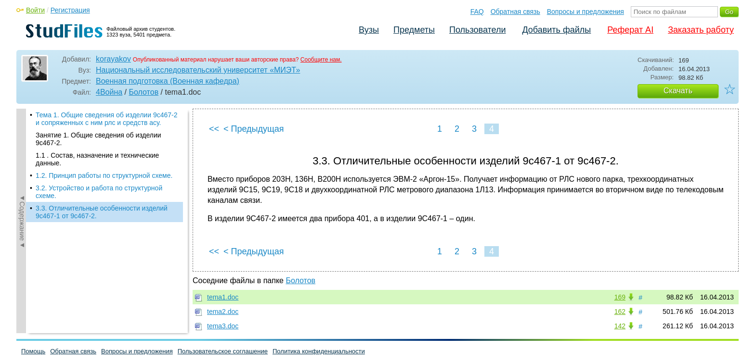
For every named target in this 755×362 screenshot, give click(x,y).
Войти (35, 10)
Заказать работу (701, 30)
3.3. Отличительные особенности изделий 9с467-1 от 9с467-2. (102, 212)
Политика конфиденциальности (319, 351)
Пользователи (477, 30)
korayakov (113, 59)
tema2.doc (222, 311)
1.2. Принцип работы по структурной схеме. (104, 175)
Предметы (414, 30)
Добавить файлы (556, 30)
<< (214, 129)
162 (619, 311)
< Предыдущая (253, 129)
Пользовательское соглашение (223, 351)
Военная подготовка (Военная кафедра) (167, 81)
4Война (109, 92)
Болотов (143, 92)
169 (619, 297)
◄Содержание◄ (22, 213)
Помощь (33, 351)
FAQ (477, 11)
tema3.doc (222, 326)
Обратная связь (515, 11)
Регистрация (70, 10)
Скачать (678, 91)
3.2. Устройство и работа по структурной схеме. (99, 192)
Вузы (369, 30)
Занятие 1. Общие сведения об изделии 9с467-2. (98, 139)
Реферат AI (630, 30)
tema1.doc (222, 297)
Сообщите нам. (321, 59)
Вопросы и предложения (585, 11)
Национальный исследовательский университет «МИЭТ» (198, 70)
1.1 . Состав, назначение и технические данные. (97, 159)
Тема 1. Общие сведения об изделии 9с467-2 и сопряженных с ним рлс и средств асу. (107, 118)
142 (619, 326)
